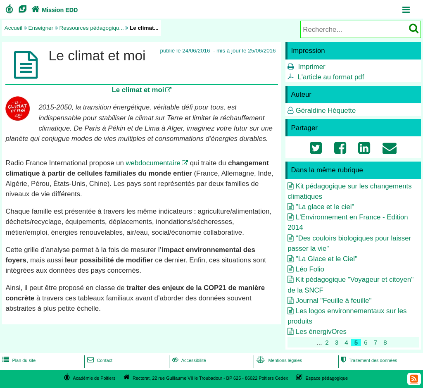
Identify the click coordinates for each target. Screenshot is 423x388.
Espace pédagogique (327, 377)
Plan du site (18, 360)
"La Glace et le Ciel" (326, 259)
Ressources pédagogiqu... (91, 28)
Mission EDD (53, 10)
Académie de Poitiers (94, 377)
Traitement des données (368, 360)
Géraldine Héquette (326, 110)
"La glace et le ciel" (325, 207)
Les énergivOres (321, 332)
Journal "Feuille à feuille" (334, 301)
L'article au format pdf (330, 77)
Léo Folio (310, 269)
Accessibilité (188, 360)
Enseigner (41, 28)
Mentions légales (278, 360)
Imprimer (311, 67)
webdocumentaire (153, 163)
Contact (99, 360)
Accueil (13, 28)
